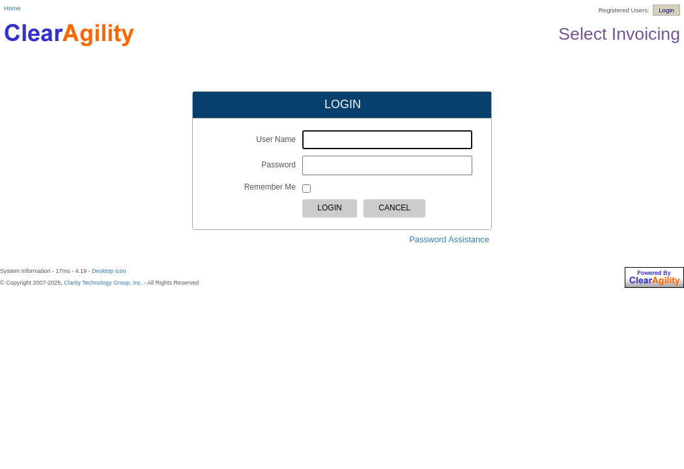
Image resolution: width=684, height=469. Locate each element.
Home (12, 8)
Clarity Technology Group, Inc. (103, 282)
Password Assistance (449, 239)
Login (666, 10)
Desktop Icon (109, 271)
